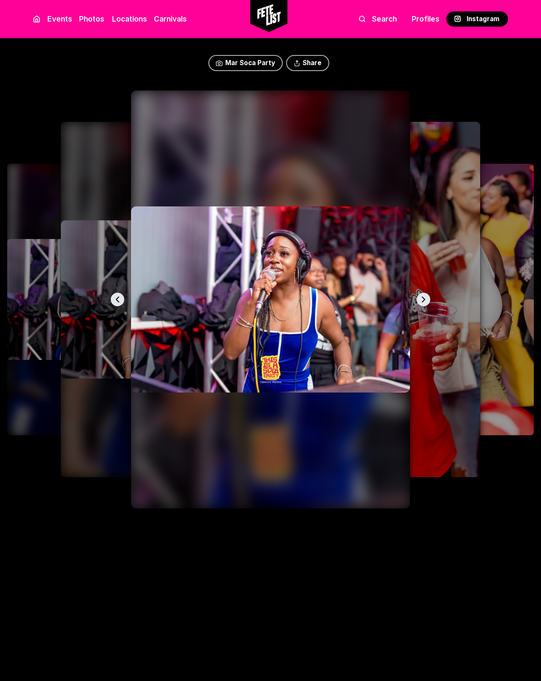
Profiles (426, 18)
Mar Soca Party (245, 63)
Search (377, 18)
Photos (91, 18)
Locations (128, 18)
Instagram (477, 19)
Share (308, 63)
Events (59, 18)
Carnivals (170, 18)
